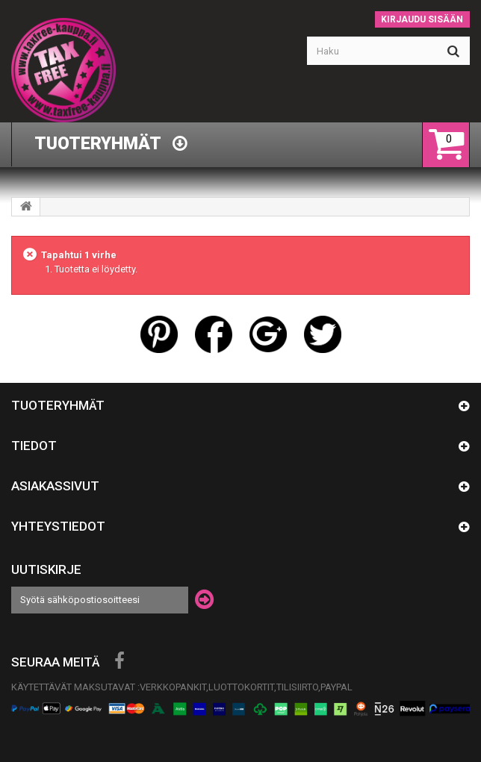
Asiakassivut (55, 485)
